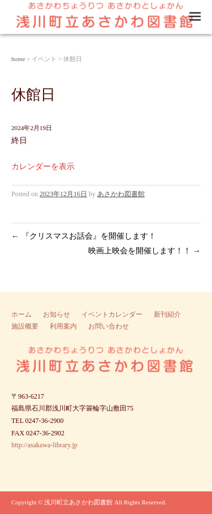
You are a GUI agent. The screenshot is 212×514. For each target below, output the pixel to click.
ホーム (21, 314)
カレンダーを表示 (43, 166)
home (18, 58)
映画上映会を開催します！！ (144, 251)
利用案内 (63, 326)
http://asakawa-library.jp (44, 445)
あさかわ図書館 (121, 194)
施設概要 (24, 326)
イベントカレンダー (111, 314)
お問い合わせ (108, 326)
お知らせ (56, 314)
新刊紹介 (167, 314)
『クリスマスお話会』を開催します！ (83, 236)
